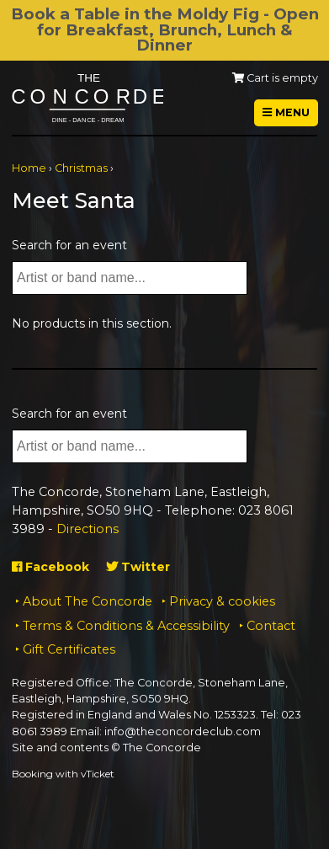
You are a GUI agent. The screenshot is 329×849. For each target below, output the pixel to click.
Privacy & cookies (222, 601)
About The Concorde (87, 601)
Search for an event (69, 245)
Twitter (138, 566)
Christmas (81, 168)
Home (29, 168)
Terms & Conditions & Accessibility (126, 625)
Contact (271, 625)
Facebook (50, 566)
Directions (87, 529)
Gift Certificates (69, 649)
